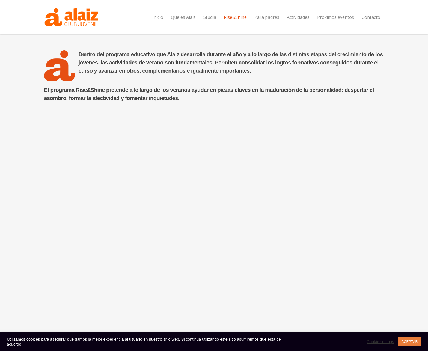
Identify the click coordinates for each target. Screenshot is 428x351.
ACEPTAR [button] (410, 342)
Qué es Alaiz (183, 17)
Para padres (266, 17)
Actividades (298, 17)
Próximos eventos (335, 17)
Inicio (157, 17)
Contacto (371, 17)
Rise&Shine (235, 17)
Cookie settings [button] (380, 342)
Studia (209, 17)
